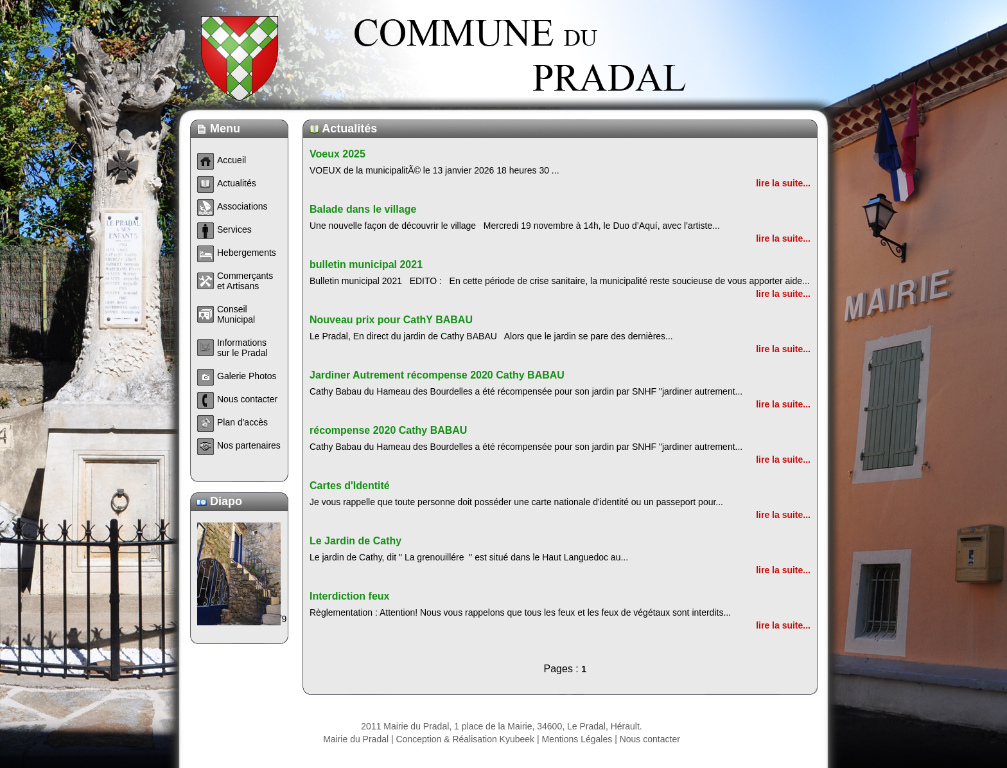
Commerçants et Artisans (245, 281)
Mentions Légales (577, 739)
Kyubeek (517, 739)
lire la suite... (783, 183)
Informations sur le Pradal (242, 347)
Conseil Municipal (236, 314)
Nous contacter (650, 739)
